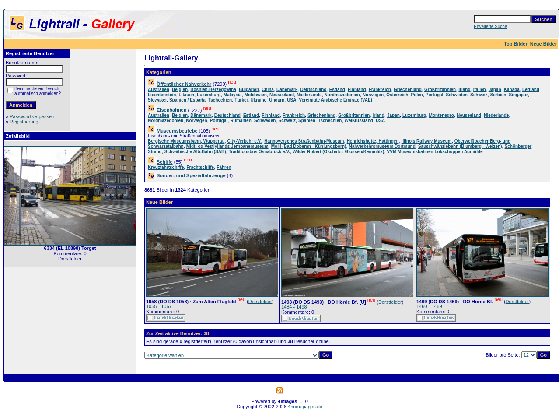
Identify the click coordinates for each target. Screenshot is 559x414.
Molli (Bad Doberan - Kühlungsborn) (308, 146)
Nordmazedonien (342, 94)
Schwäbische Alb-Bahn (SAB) (195, 151)
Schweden (457, 94)
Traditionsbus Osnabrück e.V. (259, 151)
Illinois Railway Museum (427, 141)
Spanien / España (187, 100)
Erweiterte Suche (490, 26)
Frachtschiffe (200, 167)
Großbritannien (440, 89)
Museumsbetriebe (177, 130)
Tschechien (220, 100)
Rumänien (240, 120)
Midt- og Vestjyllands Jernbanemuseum (227, 146)
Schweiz (478, 94)
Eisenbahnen (171, 109)
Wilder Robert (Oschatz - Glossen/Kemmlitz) (338, 151)
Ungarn (276, 100)
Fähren (224, 167)
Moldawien (256, 94)
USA (291, 100)
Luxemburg (208, 94)
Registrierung (24, 121)
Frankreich (380, 89)
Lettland (530, 89)
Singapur (518, 94)
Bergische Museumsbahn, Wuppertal (186, 141)
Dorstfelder (260, 301)
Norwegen (373, 94)
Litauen (187, 94)
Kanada (512, 89)
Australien (158, 89)
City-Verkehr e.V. (244, 141)
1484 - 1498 (294, 306)
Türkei (241, 100)
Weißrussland (359, 120)
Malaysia (233, 94)
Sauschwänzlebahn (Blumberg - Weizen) (460, 146)
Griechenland (408, 89)
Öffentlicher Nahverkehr (184, 84)
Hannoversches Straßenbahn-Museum (304, 141)
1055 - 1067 (159, 306)
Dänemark (286, 89)
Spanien (306, 120)
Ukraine (258, 100)
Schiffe (165, 162)
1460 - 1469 (429, 306)
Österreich (397, 94)
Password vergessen (32, 116)
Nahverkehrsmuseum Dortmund (382, 146)
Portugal (435, 94)
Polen (417, 94)
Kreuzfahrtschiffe (166, 167)
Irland (464, 89)
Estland (337, 89)
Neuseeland (281, 94)
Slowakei (157, 100)
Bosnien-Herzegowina (213, 89)
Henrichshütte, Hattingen (373, 141)
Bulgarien (249, 89)
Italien (479, 89)
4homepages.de (305, 406)
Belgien (180, 89)
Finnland (357, 89)
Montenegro (441, 115)
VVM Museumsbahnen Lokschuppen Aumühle (435, 151)
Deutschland (313, 89)
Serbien (498, 94)
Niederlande (309, 94)
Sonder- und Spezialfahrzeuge (191, 175)
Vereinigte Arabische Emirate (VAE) (335, 100)
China (268, 89)
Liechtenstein (162, 94)
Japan (495, 89)
